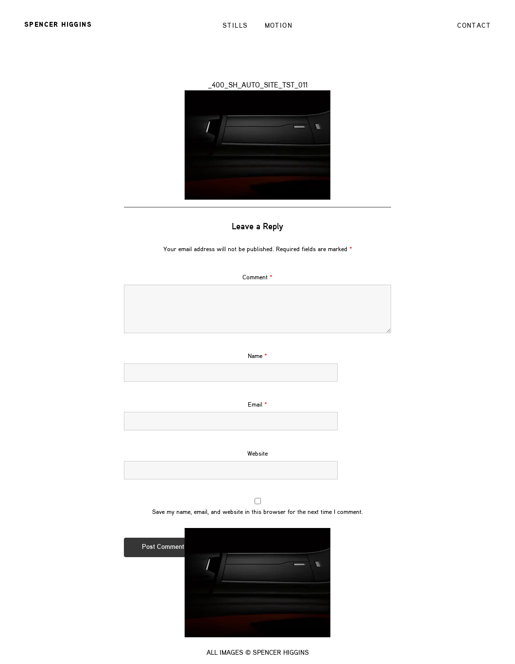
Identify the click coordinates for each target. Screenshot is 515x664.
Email (257, 415)
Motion (278, 25)
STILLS (235, 25)
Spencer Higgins (58, 24)
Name (257, 366)
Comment (257, 287)
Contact (474, 25)
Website (257, 463)
